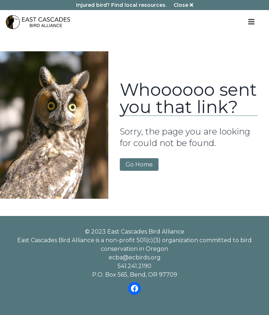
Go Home (139, 164)
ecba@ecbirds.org (135, 257)
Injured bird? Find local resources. (121, 5)
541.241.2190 (134, 266)
